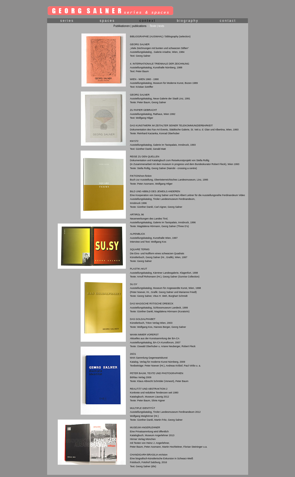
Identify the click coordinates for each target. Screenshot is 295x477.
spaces (107, 21)
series (67, 21)
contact (228, 21)
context (147, 21)
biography (188, 21)
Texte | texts (157, 26)
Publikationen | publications (129, 26)
